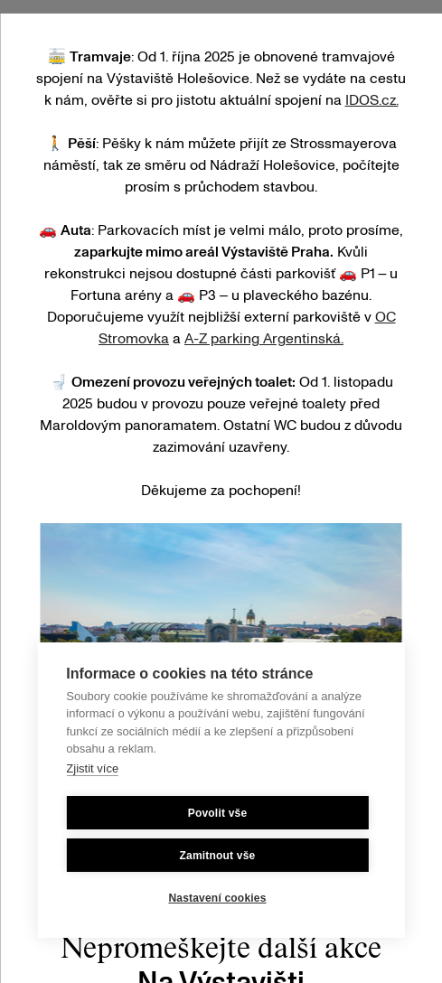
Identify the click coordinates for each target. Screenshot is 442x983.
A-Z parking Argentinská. (263, 339)
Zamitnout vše (218, 855)
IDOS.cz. (372, 100)
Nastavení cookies (217, 898)
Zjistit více (92, 768)
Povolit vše (218, 813)
